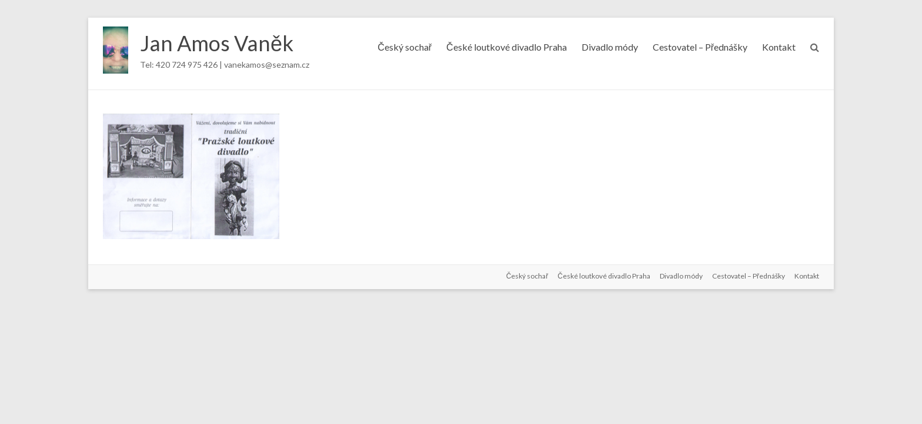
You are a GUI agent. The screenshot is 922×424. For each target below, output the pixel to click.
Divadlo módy (610, 46)
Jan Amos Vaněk (216, 43)
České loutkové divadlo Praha (506, 46)
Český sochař (405, 46)
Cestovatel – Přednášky (700, 46)
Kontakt (779, 46)
